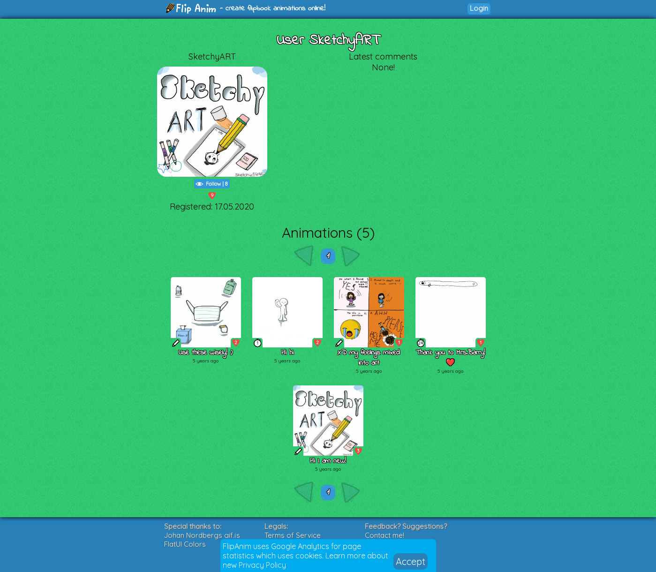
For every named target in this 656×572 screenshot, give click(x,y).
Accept (410, 561)
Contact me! (384, 535)
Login (479, 8)
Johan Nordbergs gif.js (202, 535)
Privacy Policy (262, 565)
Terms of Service (292, 535)
